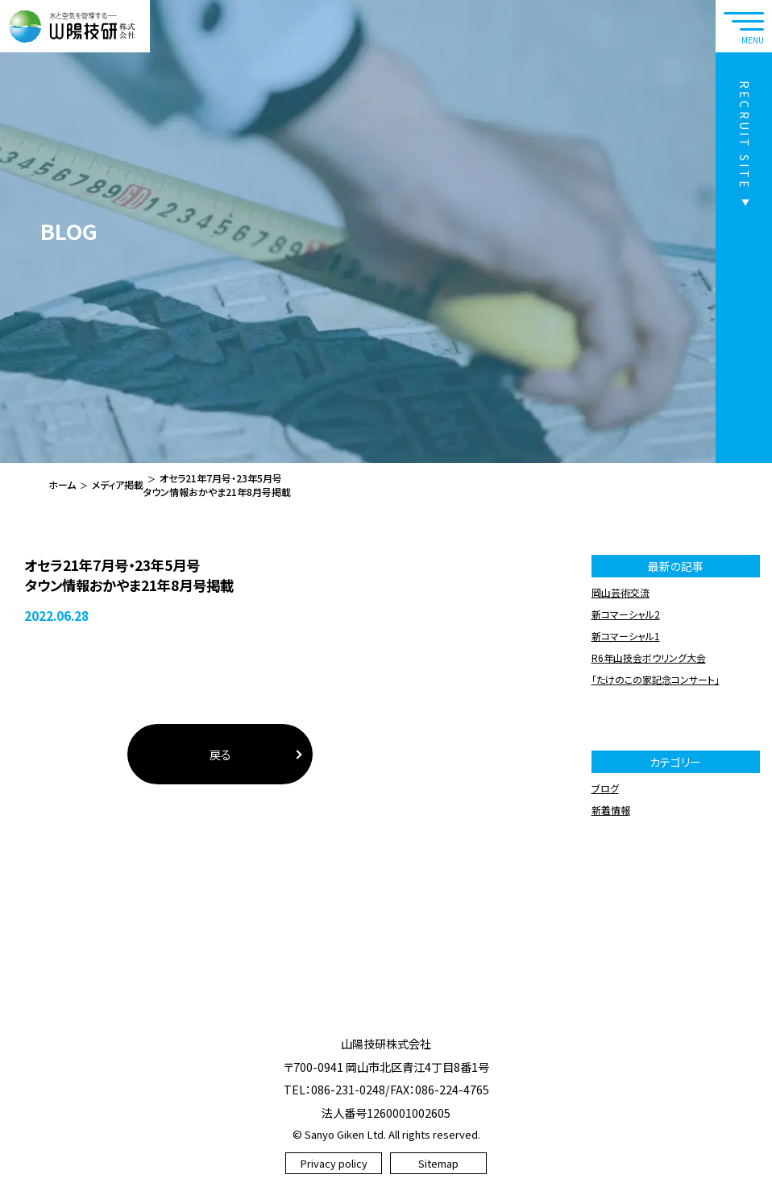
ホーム (62, 484)
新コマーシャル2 (625, 614)
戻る (220, 754)
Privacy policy (334, 1163)
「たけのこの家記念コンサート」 (655, 679)
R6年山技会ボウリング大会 (648, 657)
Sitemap (438, 1163)
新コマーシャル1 (625, 636)
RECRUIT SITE (745, 135)
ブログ (605, 788)
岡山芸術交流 (620, 592)
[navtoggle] (744, 26)
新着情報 (610, 810)
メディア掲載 (117, 484)
